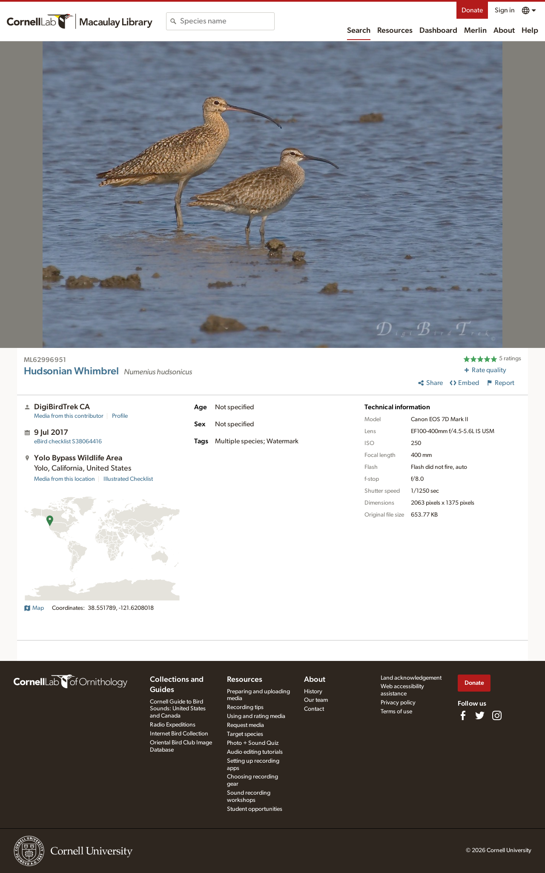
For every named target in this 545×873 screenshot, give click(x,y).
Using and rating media (256, 716)
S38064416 (68, 442)
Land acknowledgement (411, 678)
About (504, 30)
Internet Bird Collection (179, 734)
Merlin (475, 30)
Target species (245, 734)
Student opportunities (254, 809)
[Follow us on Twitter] (480, 715)
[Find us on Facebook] (463, 715)
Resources (395, 30)
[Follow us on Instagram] (497, 715)
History (313, 692)
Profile (120, 416)
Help (530, 30)
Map (34, 608)
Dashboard (438, 30)
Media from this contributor (68, 416)
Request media (245, 725)
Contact (314, 709)
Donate (472, 10)
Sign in (505, 10)
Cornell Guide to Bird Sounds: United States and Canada (178, 709)
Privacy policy (398, 703)
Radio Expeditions (172, 725)
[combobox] (227, 21)
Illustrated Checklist (128, 479)
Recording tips (245, 707)
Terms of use (396, 712)
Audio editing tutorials (255, 752)
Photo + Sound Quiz (252, 743)
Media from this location (64, 479)
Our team (316, 700)
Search (358, 30)
